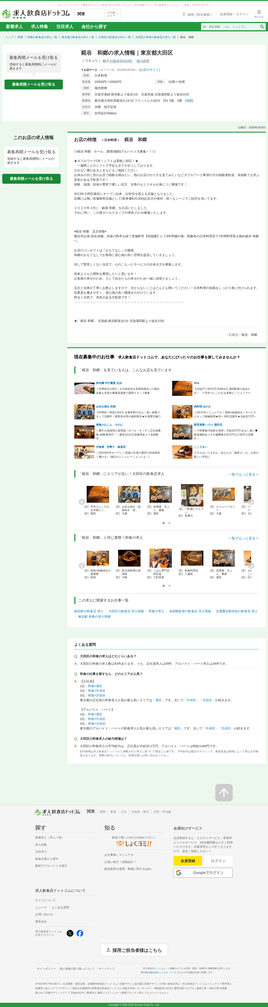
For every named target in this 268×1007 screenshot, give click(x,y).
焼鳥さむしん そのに (109, 424)
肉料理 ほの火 (202, 406)
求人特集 (39, 26)
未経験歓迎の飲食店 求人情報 (190, 611)
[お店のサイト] (149, 69)
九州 (124, 811)
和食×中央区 (96, 690)
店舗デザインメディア (64, 992)
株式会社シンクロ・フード (163, 972)
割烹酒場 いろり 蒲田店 (208, 424)
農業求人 (98, 992)
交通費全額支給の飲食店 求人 (237, 611)
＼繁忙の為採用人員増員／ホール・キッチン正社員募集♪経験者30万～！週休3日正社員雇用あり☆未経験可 (128, 434)
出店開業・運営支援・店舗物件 (90, 983)
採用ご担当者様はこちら (137, 950)
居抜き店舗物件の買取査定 (103, 988)
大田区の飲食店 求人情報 (126, 611)
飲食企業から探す (47, 858)
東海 (113, 811)
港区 (158, 700)
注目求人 (64, 26)
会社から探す (94, 26)
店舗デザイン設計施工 (142, 983)
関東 (20, 37)
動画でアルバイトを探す (51, 865)
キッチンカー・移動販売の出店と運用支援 (165, 988)
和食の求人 (156, 611)
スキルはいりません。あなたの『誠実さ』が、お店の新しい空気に (226, 454)
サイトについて (45, 900)
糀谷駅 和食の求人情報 (94, 616)
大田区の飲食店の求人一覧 (115, 37)
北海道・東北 (140, 811)
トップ (9, 37)
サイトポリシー (46, 968)
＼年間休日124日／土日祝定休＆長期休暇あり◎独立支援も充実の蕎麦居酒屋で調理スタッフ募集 (128, 391)
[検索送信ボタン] (262, 27)
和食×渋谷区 (96, 695)
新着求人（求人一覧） (49, 837)
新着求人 (14, 26)
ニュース (41, 907)
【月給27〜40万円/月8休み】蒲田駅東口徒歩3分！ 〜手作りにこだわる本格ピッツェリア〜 (222, 391)
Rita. (197, 383)
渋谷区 (207, 700)
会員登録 (188, 861)
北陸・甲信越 (162, 811)
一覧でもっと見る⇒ (243, 474)
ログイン (218, 861)
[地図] (189, 100)
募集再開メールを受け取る (33, 84)
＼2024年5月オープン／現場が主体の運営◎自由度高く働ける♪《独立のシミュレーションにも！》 (128, 454)
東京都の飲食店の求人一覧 (78, 37)
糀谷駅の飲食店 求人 (88, 611)
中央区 (191, 700)
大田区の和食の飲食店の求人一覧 (155, 37)
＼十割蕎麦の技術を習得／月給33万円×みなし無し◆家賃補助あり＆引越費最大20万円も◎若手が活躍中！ (226, 434)
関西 (102, 811)
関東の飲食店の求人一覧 (42, 37)
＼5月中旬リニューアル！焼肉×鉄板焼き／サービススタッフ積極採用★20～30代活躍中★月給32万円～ (225, 414)
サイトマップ (107, 968)
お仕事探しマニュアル (119, 854)
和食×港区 (95, 686)
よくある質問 (60, 907)
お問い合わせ (44, 914)
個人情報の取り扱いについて (77, 968)
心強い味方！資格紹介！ (120, 862)
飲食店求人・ (187, 983)
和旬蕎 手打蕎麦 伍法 (109, 383)
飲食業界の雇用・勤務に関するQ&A (127, 869)
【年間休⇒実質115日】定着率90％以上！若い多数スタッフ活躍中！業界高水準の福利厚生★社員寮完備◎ (128, 414)
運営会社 (41, 921)
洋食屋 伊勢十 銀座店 (111, 447)
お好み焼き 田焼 (106, 406)
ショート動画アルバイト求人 (139, 992)
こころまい (200, 447)
